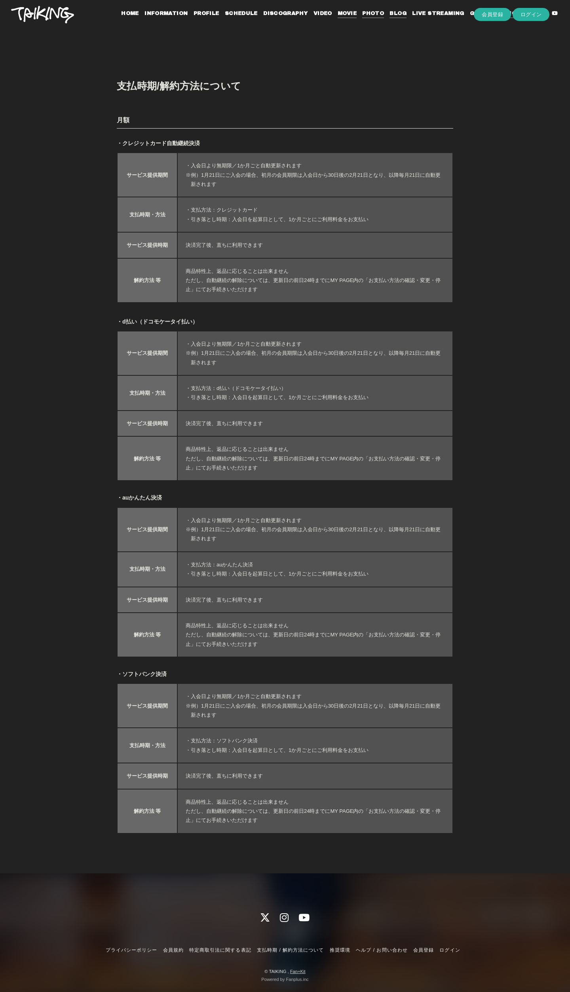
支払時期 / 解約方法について (290, 950)
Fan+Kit (298, 971)
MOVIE (338, 23)
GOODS (472, 23)
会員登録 (492, 36)
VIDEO (313, 23)
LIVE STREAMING (429, 23)
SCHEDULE (232, 23)
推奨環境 (340, 950)
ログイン (531, 36)
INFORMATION (157, 23)
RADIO (497, 23)
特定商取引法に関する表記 (220, 950)
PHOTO (364, 23)
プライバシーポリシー (131, 950)
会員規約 (173, 950)
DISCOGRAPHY (276, 23)
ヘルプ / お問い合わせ (381, 950)
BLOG (388, 23)
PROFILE (197, 23)
